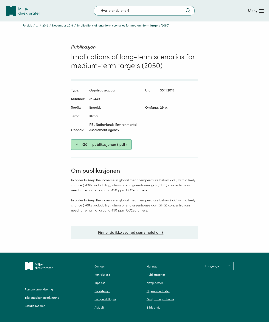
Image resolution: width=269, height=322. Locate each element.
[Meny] (255, 10)
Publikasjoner (156, 274)
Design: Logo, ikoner (160, 299)
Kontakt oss (102, 274)
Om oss (100, 266)
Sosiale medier (35, 306)
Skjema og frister (158, 291)
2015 (45, 25)
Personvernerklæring (39, 289)
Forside (27, 25)
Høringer (153, 266)
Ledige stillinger (105, 299)
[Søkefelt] (144, 10)
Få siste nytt (102, 291)
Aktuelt (99, 307)
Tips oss (100, 283)
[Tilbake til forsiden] (23, 10)
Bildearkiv (153, 307)
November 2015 (62, 25)
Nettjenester (155, 283)
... (37, 25)
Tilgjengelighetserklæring (42, 297)
